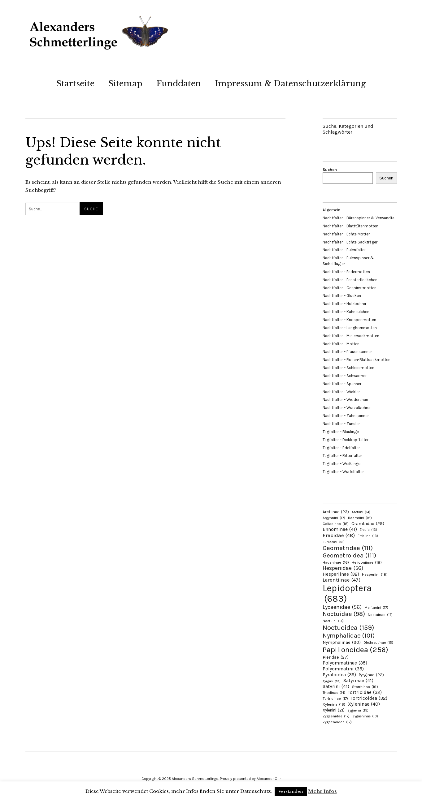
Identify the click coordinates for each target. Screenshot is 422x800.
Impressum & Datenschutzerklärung (290, 83)
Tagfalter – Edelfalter (341, 447)
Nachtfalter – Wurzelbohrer (347, 407)
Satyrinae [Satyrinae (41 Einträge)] (358, 680)
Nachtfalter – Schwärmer (345, 375)
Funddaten (178, 83)
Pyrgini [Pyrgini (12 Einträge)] (332, 681)
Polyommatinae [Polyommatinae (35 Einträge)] (345, 663)
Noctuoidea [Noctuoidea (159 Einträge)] (348, 627)
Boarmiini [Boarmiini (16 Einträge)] (360, 518)
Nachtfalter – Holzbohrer (344, 303)
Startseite (75, 83)
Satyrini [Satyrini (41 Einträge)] (336, 686)
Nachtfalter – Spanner (342, 383)
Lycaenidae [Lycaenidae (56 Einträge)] (342, 607)
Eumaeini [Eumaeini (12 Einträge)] (334, 542)
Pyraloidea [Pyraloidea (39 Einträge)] (339, 674)
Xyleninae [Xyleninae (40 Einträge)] (364, 704)
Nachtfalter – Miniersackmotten (351, 335)
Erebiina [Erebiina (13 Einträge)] (368, 536)
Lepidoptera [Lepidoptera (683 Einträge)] (347, 593)
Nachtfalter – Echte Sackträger (350, 242)
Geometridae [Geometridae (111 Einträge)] (348, 548)
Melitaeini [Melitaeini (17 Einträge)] (376, 607)
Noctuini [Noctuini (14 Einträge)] (333, 621)
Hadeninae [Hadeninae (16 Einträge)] (336, 562)
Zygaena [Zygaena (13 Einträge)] (357, 710)
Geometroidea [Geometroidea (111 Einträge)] (349, 555)
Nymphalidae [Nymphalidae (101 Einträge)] (349, 635)
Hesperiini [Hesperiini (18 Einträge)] (375, 574)
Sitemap (125, 83)
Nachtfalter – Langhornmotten (350, 327)
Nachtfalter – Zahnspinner (346, 415)
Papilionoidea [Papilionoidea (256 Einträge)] (355, 649)
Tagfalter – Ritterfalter (342, 455)
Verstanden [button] (290, 791)
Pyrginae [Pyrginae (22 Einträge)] (371, 675)
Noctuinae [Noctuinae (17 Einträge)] (380, 615)
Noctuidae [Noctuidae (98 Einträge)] (344, 613)
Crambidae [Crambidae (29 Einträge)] (367, 523)
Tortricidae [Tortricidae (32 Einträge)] (365, 692)
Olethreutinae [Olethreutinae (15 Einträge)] (378, 642)
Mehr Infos (322, 791)
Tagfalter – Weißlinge (341, 463)
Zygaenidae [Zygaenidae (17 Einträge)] (336, 716)
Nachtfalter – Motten (341, 344)
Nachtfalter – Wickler (341, 391)
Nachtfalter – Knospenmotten (349, 319)
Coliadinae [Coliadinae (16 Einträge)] (336, 524)
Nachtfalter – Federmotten (346, 271)
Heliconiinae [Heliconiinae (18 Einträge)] (367, 562)
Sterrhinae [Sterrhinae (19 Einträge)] (365, 686)
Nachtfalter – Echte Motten (347, 234)
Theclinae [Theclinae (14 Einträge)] (334, 693)
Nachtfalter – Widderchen (345, 399)
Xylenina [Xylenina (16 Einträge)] (334, 704)
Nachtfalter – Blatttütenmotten (350, 226)
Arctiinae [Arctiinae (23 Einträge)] (336, 512)
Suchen (330, 169)
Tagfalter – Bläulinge (341, 431)
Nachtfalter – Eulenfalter (344, 249)
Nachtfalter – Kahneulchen (346, 311)
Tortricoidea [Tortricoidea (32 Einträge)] (369, 698)
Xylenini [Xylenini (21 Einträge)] (334, 710)
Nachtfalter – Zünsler (341, 423)
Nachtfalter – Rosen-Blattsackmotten (356, 359)
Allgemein (331, 210)
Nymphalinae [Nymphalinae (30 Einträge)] (342, 642)
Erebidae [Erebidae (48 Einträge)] (339, 535)
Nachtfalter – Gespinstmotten (349, 288)
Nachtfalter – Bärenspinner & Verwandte (358, 218)
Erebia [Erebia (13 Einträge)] (368, 530)
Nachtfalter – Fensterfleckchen (350, 279)
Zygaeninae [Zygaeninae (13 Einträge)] (365, 716)
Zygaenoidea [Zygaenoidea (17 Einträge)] (337, 722)
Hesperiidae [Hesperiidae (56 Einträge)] (343, 568)
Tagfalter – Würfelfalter (343, 471)
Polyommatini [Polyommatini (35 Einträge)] (343, 669)
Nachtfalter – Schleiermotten (348, 367)
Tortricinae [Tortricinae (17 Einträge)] (335, 698)
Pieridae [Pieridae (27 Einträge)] (336, 657)
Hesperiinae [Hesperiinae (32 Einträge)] (341, 574)
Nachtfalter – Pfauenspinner (347, 351)
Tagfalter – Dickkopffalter (345, 439)
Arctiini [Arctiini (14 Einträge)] (361, 512)
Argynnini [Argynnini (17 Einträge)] (334, 518)
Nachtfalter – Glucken (342, 295)
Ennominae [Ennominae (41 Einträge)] (340, 529)
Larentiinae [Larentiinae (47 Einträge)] (341, 580)
